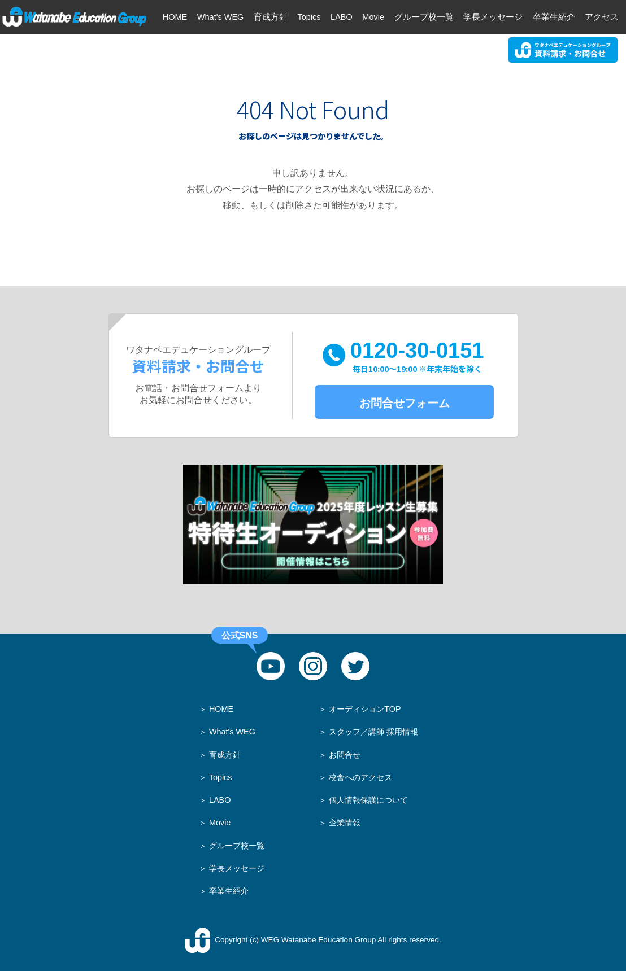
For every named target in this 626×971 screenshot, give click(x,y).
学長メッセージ (236, 868)
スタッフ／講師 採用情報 (373, 731)
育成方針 (225, 754)
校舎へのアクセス (360, 777)
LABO (220, 799)
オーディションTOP (365, 709)
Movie (220, 822)
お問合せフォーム (404, 403)
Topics (220, 777)
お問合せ (344, 754)
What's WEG (232, 731)
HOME (221, 709)
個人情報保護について (368, 799)
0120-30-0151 (417, 356)
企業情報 (344, 822)
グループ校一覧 (236, 845)
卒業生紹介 (229, 890)
